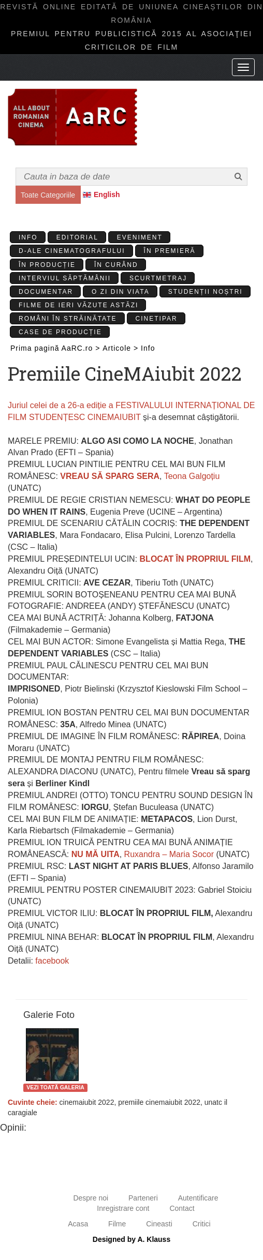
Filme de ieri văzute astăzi (78, 305)
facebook (51, 960)
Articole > (120, 348)
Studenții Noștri (205, 291)
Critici (202, 1224)
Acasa (78, 1224)
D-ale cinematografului (72, 250)
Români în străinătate (68, 318)
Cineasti (159, 1224)
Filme (117, 1224)
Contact (181, 1208)
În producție (47, 264)
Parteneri (143, 1198)
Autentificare (198, 1198)
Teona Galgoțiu (192, 476)
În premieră (170, 250)
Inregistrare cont (123, 1208)
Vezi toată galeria (55, 1087)
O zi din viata (121, 291)
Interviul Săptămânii (65, 278)
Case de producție (60, 332)
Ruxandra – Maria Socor (168, 854)
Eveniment (140, 237)
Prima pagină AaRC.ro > (55, 348)
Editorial (77, 237)
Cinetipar (157, 318)
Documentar (46, 291)
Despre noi (90, 1198)
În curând (116, 264)
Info (28, 237)
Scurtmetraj (158, 278)
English (107, 194)
